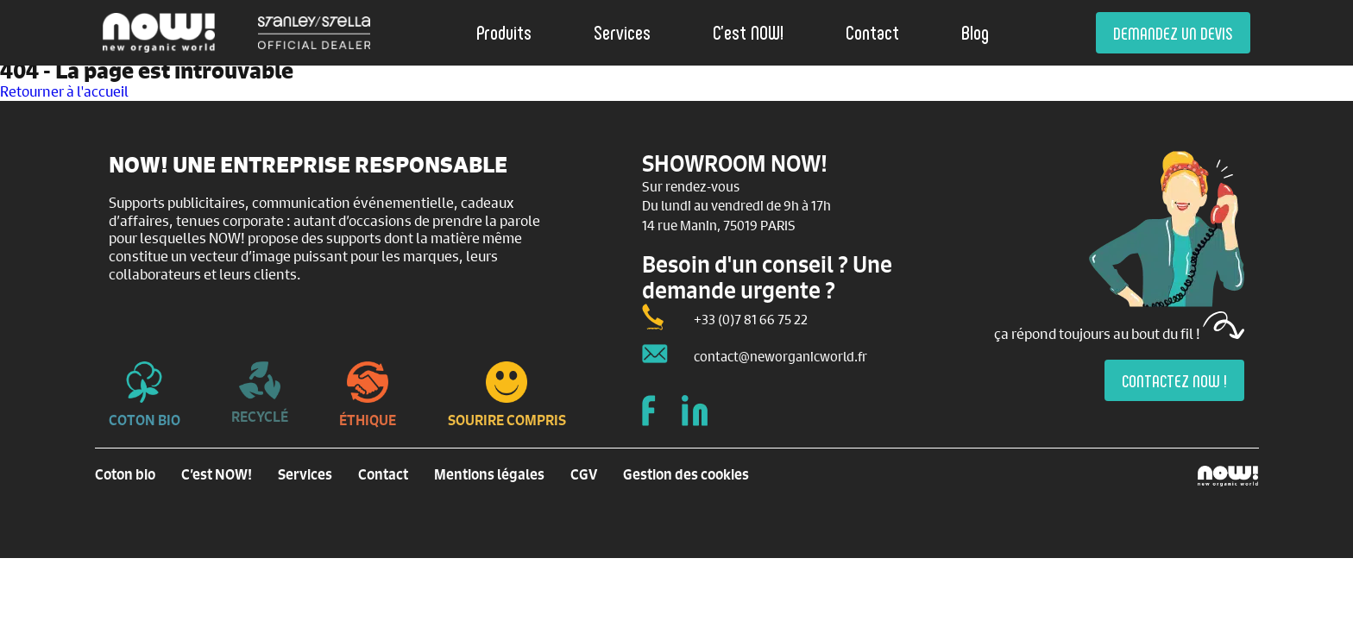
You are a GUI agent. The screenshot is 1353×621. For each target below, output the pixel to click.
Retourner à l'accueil (64, 91)
